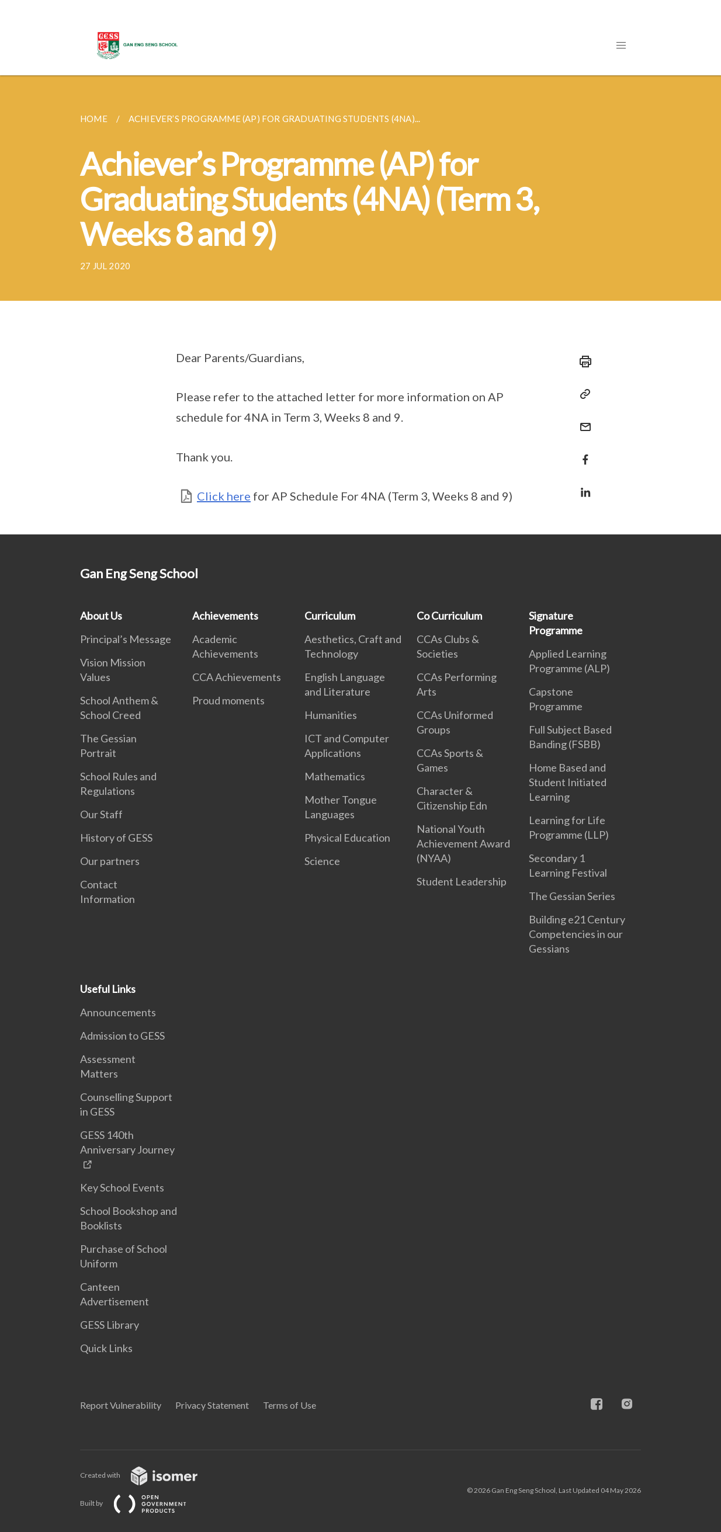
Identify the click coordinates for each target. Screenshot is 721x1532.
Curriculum (329, 615)
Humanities (330, 714)
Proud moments (228, 700)
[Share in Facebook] (582, 452)
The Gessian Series (572, 896)
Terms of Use (289, 1405)
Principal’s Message (125, 639)
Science (322, 860)
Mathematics (334, 776)
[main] (360, 304)
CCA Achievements (236, 677)
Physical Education (347, 837)
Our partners (110, 860)
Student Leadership (462, 881)
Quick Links (106, 1348)
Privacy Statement (212, 1405)
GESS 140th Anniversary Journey (127, 1142)
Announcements (118, 1012)
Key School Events (122, 1187)
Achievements (225, 615)
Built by (142, 1503)
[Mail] (582, 419)
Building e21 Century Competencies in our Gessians (577, 934)
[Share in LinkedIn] (582, 485)
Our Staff (101, 814)
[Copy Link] (582, 394)
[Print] (582, 362)
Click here (224, 496)
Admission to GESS (122, 1035)
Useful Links (108, 988)
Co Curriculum (449, 615)
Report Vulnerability (120, 1405)
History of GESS (116, 837)
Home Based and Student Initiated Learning (567, 782)
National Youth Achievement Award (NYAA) (463, 843)
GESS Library (109, 1324)
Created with (148, 1475)
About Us (101, 615)
